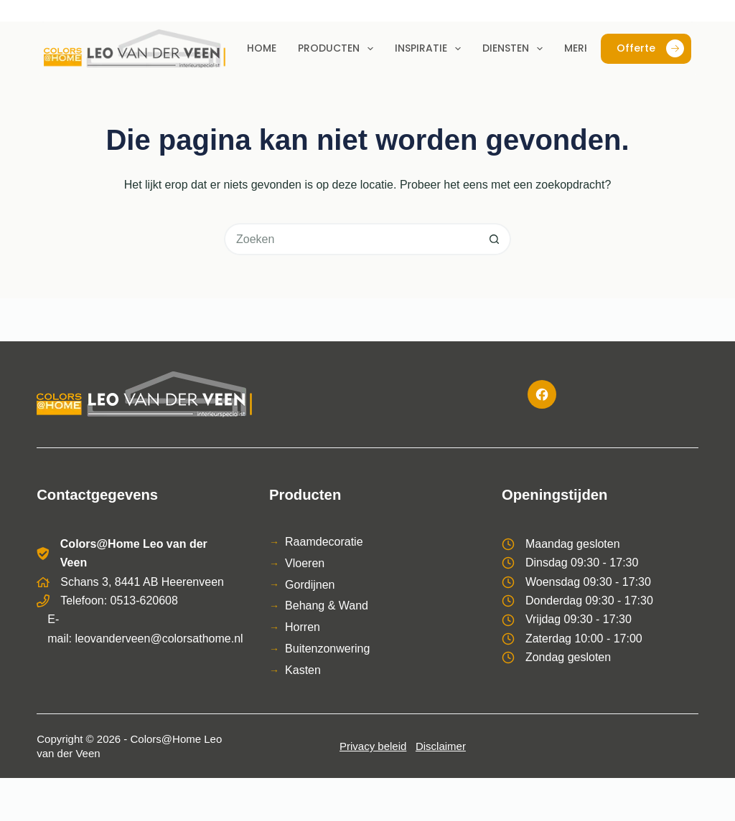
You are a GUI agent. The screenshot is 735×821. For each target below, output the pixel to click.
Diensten (515, 48)
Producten (338, 48)
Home (261, 48)
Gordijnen (309, 585)
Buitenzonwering (327, 648)
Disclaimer (441, 746)
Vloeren (304, 563)
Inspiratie (431, 48)
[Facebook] (542, 394)
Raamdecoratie (324, 542)
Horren (302, 627)
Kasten (303, 670)
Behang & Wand (326, 605)
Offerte (650, 48)
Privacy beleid (373, 746)
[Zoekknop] (495, 239)
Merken (583, 48)
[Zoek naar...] (351, 239)
